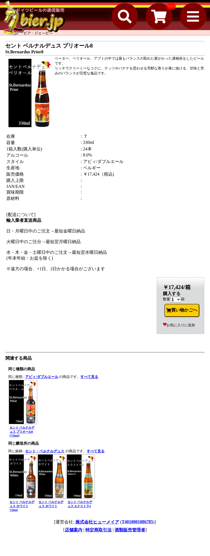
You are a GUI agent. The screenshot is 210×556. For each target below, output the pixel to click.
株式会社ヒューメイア (97, 522)
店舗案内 (73, 530)
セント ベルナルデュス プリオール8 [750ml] (22, 431)
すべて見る (89, 377)
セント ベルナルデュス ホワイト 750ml (22, 505)
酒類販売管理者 (130, 530)
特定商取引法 (98, 530)
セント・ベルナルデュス (44, 451)
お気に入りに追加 (179, 325)
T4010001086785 (137, 521)
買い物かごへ (181, 310)
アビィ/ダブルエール (41, 377)
